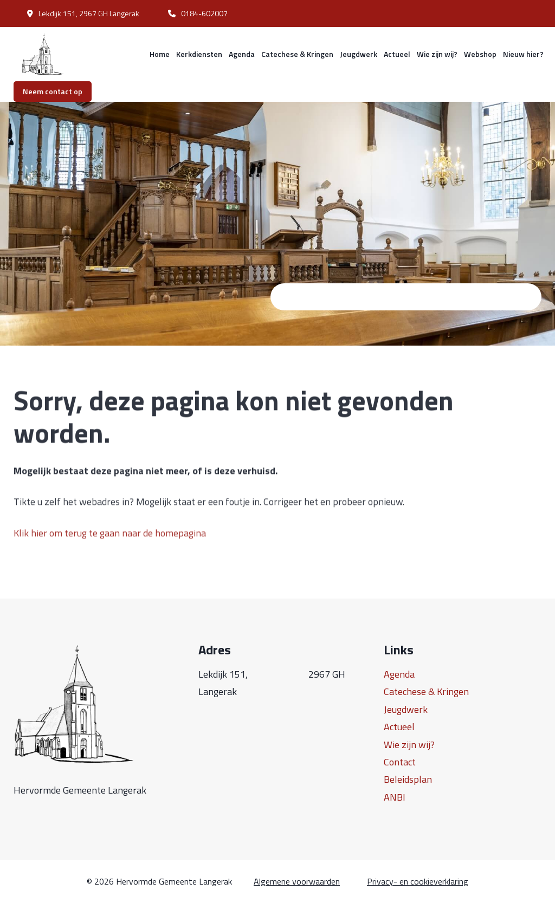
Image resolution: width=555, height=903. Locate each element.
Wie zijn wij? (437, 54)
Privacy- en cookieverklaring (417, 881)
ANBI (394, 797)
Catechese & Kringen (297, 54)
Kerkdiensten (199, 54)
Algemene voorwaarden (297, 881)
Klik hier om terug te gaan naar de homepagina (110, 542)
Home (160, 54)
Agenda (242, 54)
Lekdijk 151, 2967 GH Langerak (83, 13)
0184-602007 (198, 13)
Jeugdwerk (358, 54)
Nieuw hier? (523, 54)
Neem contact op (52, 91)
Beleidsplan (408, 779)
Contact (400, 762)
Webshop (480, 54)
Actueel (397, 54)
